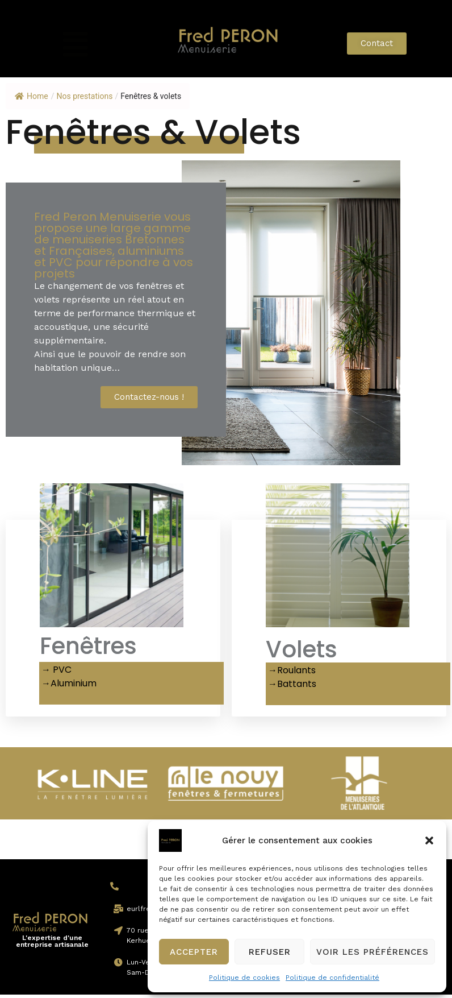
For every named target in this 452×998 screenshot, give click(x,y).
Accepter (194, 952)
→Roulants (291, 673)
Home (31, 96)
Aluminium (74, 686)
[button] (429, 840)
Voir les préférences (372, 952)
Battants (296, 687)
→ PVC (55, 673)
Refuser (270, 952)
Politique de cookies (244, 978)
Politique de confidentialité (332, 978)
